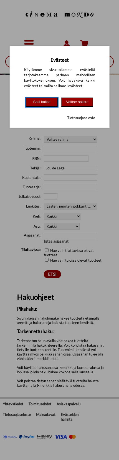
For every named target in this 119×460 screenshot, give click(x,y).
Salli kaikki (41, 102)
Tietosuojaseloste (81, 118)
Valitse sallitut (77, 102)
